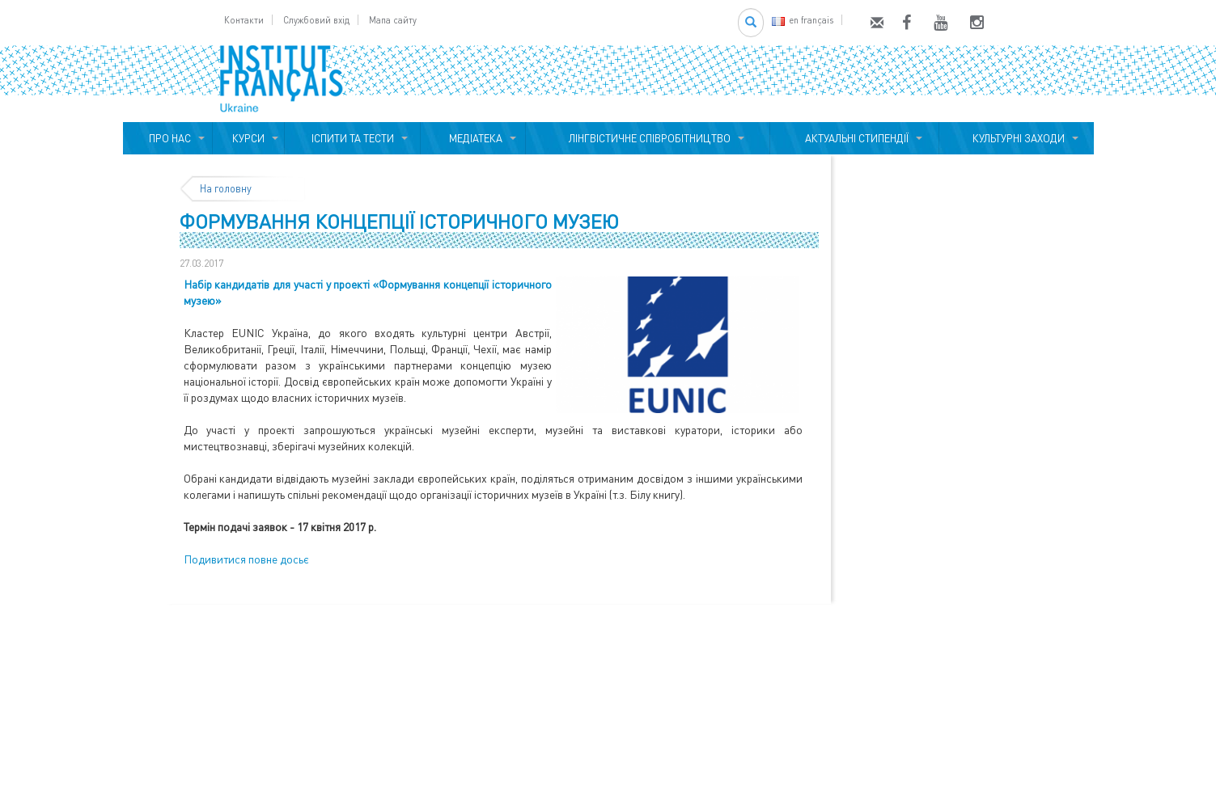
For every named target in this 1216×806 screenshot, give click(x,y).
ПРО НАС (167, 138)
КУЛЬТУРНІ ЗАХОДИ (1016, 138)
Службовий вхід (316, 20)
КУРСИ (248, 138)
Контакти (244, 20)
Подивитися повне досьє (246, 559)
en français (802, 20)
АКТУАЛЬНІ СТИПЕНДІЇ (854, 138)
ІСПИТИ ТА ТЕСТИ (352, 138)
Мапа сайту (393, 20)
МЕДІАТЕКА (473, 138)
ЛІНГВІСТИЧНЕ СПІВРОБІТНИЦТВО (647, 138)
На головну (226, 188)
